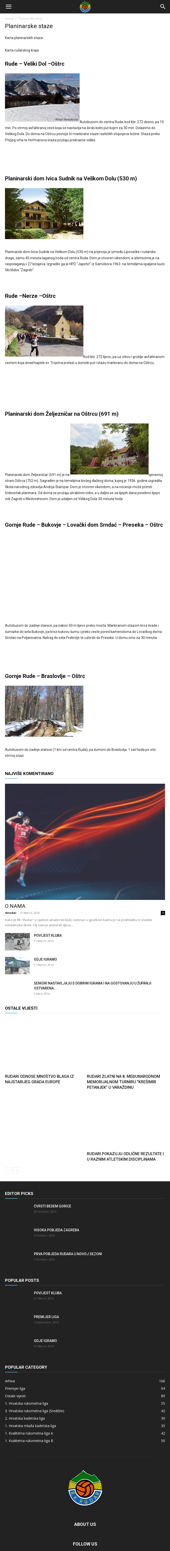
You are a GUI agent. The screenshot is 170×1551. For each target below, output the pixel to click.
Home (9, 18)
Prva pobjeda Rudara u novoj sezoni (68, 1227)
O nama (15, 879)
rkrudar (10, 885)
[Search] (163, 6)
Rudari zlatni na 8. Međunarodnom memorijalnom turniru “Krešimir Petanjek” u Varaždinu (123, 1054)
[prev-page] (8, 1143)
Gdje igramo (45, 932)
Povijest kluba (48, 908)
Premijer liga (46, 1290)
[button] (8, 6)
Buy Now (107, 1536)
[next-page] (16, 1143)
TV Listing (63, 1536)
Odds (93, 1536)
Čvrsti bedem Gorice (52, 1179)
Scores (79, 1536)
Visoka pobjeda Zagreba (56, 1203)
